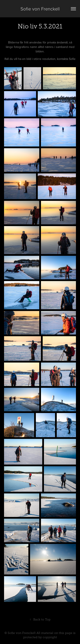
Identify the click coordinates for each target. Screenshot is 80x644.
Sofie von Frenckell (40, 8)
